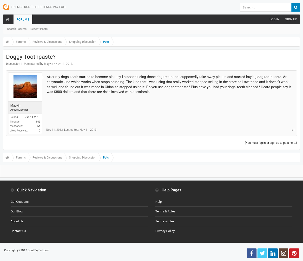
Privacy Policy (165, 231)
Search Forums (16, 29)
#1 (293, 129)
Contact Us (18, 231)
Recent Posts (38, 29)
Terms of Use (164, 221)
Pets (27, 63)
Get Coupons (20, 201)
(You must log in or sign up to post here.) (271, 143)
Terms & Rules (165, 211)
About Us (17, 221)
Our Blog (17, 211)
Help (158, 201)
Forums (23, 19)
